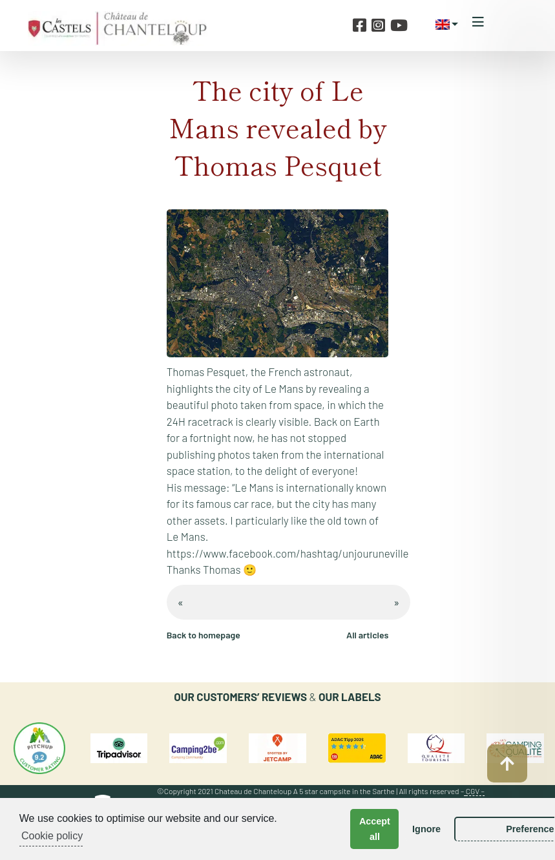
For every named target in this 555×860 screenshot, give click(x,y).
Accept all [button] (348, 829)
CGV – (475, 790)
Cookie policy (52, 835)
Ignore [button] (400, 829)
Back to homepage (203, 634)
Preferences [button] (481, 829)
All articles (367, 634)
